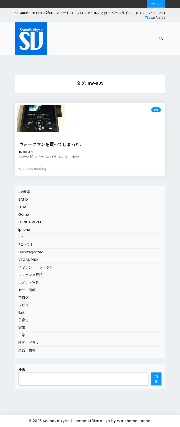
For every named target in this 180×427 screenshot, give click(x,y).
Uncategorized (30, 252)
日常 (21, 335)
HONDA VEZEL (29, 222)
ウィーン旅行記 (30, 274)
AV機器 (24, 191)
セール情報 (27, 289)
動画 (21, 312)
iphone (24, 229)
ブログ (23, 297)
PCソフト (25, 244)
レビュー (25, 304)
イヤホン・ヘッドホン (35, 267)
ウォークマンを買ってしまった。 (51, 144)
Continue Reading (32, 169)
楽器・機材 (27, 350)
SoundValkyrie (56, 420)
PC (20, 237)
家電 (156, 109)
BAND (23, 199)
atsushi (28, 152)
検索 (21, 369)
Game (23, 214)
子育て (23, 320)
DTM (22, 206)
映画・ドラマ (28, 342)
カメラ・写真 (28, 282)
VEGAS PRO (28, 259)
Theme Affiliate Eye (91, 420)
